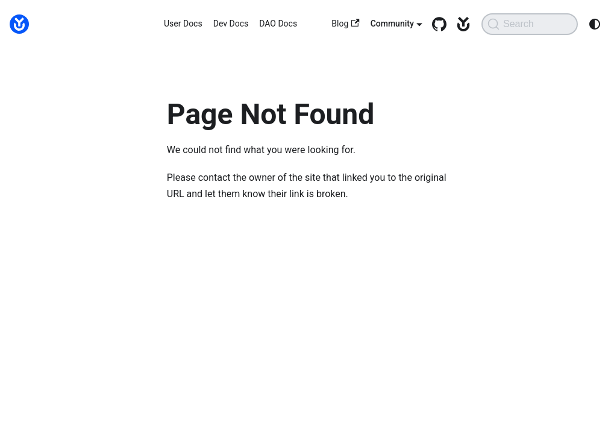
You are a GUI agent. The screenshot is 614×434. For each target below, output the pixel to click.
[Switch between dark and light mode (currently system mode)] (594, 24)
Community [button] (392, 23)
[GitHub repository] (436, 24)
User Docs (183, 23)
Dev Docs (231, 23)
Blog (345, 24)
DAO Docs (278, 23)
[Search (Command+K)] (529, 24)
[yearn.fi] (460, 24)
